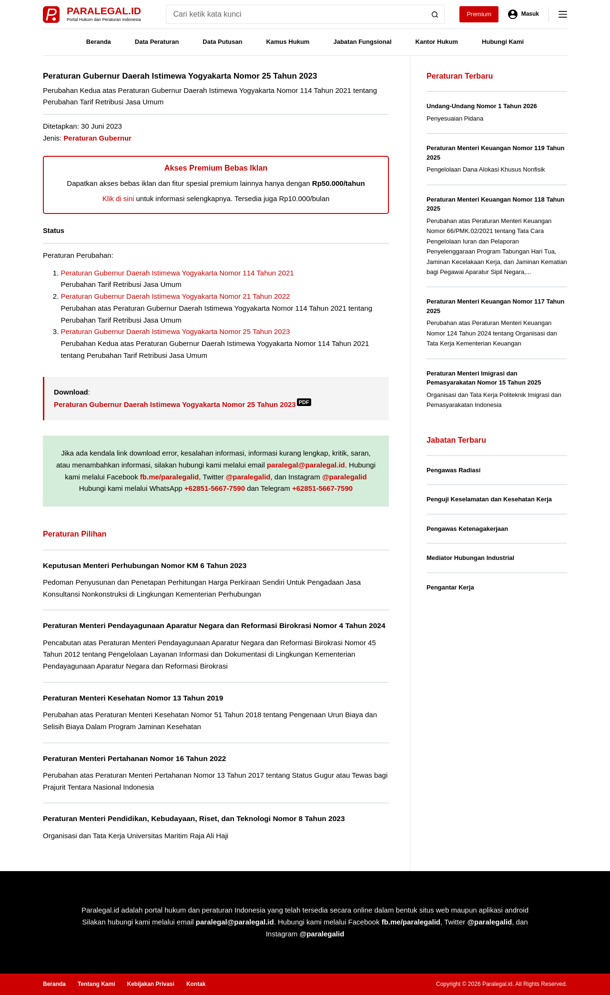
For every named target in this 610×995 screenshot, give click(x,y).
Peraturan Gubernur (97, 138)
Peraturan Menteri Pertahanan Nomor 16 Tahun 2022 (134, 758)
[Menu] (563, 14)
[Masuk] (523, 14)
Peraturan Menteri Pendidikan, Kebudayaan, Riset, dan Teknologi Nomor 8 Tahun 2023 (194, 818)
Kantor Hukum (437, 41)
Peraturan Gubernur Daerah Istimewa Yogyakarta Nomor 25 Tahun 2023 (175, 331)
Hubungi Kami (503, 41)
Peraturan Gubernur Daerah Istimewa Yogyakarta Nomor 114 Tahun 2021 (177, 273)
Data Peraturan (157, 41)
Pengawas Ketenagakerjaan (467, 528)
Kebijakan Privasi (150, 984)
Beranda (98, 41)
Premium (479, 14)
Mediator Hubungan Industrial (470, 557)
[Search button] (435, 14)
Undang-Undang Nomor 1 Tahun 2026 (482, 106)
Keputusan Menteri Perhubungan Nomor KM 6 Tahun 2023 (144, 565)
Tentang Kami (96, 984)
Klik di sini (118, 198)
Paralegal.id (104, 10)
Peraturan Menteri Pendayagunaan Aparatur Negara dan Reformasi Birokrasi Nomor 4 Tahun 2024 (214, 625)
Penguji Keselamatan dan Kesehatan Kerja (489, 499)
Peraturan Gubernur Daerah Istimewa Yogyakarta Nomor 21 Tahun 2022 (175, 296)
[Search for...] (296, 14)
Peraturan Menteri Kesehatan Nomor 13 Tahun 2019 (133, 698)
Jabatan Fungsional (362, 41)
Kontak (196, 984)
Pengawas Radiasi (453, 470)
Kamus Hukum (287, 41)
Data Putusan (222, 41)
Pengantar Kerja (450, 587)
